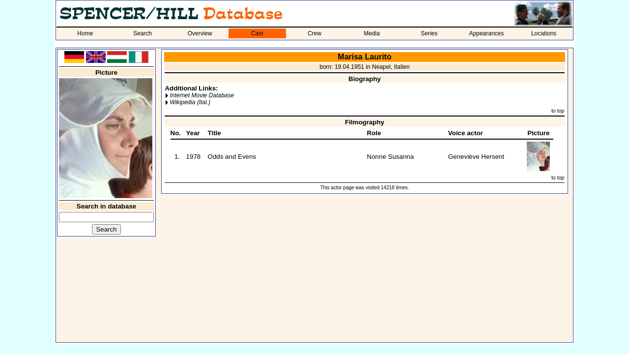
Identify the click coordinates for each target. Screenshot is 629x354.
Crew (314, 33)
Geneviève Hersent (476, 156)
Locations (543, 33)
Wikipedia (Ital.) (190, 102)
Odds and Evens (232, 156)
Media (372, 33)
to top (558, 111)
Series (429, 33)
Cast (257, 33)
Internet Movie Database (202, 95)
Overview (200, 33)
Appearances (486, 33)
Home (85, 33)
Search (142, 33)
